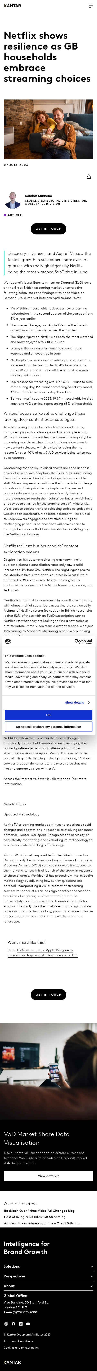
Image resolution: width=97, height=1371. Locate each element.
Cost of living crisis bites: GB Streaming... (36, 1217)
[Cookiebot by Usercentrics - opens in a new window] (74, 641)
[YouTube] (20, 1324)
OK (48, 715)
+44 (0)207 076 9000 (21, 1312)
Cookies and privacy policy (21, 1347)
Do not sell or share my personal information (48, 726)
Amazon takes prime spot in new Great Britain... (42, 1223)
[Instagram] (6, 1324)
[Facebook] (13, 1324)
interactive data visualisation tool (45, 779)
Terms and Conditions (18, 1341)
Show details (74, 702)
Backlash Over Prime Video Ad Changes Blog (39, 1211)
